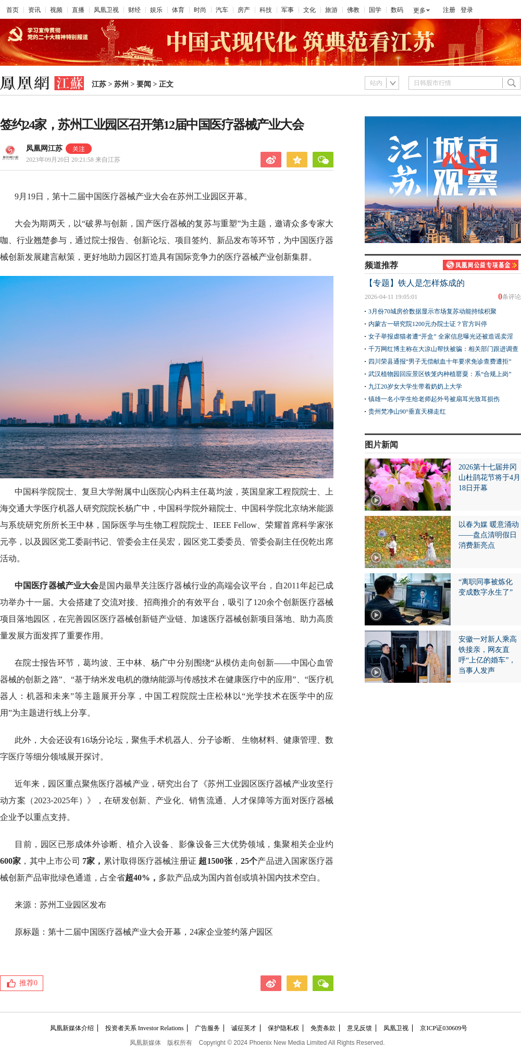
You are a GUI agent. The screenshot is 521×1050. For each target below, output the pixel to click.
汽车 (222, 10)
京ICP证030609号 (443, 1028)
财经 (134, 10)
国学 (375, 10)
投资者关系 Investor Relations (144, 1028)
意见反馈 (359, 1028)
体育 (178, 10)
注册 (449, 10)
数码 (397, 10)
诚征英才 (243, 1028)
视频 (56, 10)
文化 (309, 10)
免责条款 (323, 1028)
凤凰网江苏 (44, 148)
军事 (287, 10)
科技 (265, 10)
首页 (12, 10)
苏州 (121, 84)
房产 (244, 10)
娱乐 (156, 10)
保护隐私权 (283, 1028)
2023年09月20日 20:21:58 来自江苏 (73, 159)
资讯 (34, 10)
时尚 (200, 10)
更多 (419, 10)
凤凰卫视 (106, 10)
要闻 (144, 84)
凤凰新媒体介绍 (72, 1028)
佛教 (353, 10)
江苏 (99, 84)
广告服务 (207, 1028)
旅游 (331, 10)
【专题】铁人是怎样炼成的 (415, 283)
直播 (78, 10)
